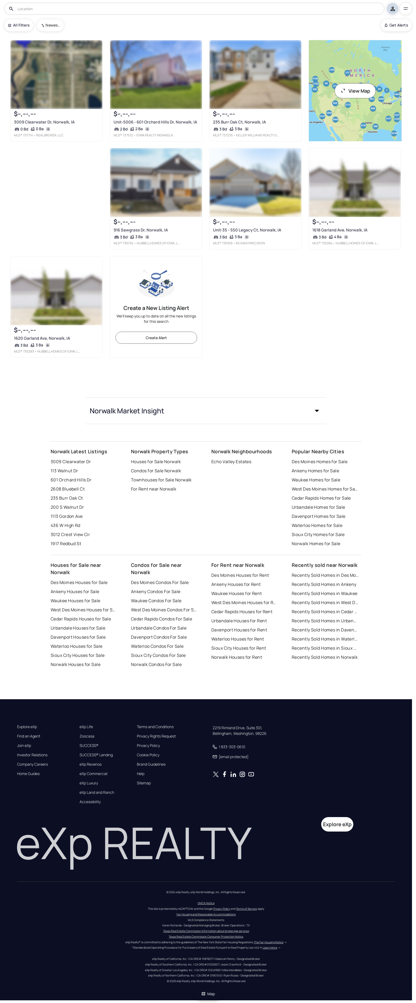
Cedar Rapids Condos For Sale (161, 619)
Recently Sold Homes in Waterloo (325, 639)
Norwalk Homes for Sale (316, 544)
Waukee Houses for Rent (236, 593)
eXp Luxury (89, 783)
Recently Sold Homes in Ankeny (324, 584)
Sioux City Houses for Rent (238, 648)
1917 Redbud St (66, 544)
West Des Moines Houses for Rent (244, 602)
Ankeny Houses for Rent (236, 584)
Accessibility (90, 802)
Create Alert (156, 337)
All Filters (18, 25)
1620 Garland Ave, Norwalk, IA (42, 338)
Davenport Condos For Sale (159, 637)
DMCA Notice (206, 903)
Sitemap (144, 783)
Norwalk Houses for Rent (236, 657)
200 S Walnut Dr (67, 507)
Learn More (270, 947)
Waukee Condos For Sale (156, 601)
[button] (206, 411)
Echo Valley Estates (231, 462)
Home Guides (28, 774)
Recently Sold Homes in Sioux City (325, 648)
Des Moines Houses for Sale (79, 582)
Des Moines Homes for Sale (319, 462)
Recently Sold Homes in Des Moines (325, 575)
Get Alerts (396, 25)
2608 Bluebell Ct (68, 489)
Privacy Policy (148, 745)
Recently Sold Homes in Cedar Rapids (325, 612)
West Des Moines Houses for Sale (84, 610)
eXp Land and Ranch (97, 792)
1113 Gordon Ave (67, 516)
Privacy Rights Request (156, 736)
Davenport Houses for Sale (78, 637)
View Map (355, 91)
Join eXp (24, 745)
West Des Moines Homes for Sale (325, 489)
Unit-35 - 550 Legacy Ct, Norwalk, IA (247, 230)
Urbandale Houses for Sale (78, 628)
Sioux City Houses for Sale (77, 655)
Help (140, 774)
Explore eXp (27, 727)
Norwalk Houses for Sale (75, 664)
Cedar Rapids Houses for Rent (241, 612)
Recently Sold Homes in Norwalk (325, 657)
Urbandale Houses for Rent (239, 621)
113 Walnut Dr (64, 471)
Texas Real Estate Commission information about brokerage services (206, 931)
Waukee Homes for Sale (316, 480)
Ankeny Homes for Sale (315, 471)
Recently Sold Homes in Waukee (325, 593)
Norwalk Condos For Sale (156, 664)
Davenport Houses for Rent (239, 630)
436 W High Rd (65, 525)
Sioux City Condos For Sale (158, 655)
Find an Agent (28, 736)
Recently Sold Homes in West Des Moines (325, 602)
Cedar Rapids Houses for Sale (81, 619)
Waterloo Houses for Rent (237, 639)
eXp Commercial (93, 774)
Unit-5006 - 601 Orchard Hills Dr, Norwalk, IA (155, 122)
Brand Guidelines (151, 764)
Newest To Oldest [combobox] (53, 25)
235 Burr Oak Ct (67, 498)
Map (208, 993)
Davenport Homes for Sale (319, 516)
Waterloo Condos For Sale (157, 646)
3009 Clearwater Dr (71, 462)
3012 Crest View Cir (70, 534)
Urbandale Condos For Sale (158, 628)
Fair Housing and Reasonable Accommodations (206, 914)
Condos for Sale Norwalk (156, 471)
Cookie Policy (148, 755)
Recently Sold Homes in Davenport (325, 630)
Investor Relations (32, 755)
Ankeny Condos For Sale (156, 591)
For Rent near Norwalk (153, 489)
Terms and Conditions (155, 727)
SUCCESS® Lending (96, 755)
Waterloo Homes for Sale (317, 525)
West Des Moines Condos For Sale (164, 610)
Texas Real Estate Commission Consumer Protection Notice (206, 936)
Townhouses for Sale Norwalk (161, 480)
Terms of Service (246, 909)
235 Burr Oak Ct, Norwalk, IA (239, 122)
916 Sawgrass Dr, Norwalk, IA (141, 230)
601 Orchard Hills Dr (71, 480)
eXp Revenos (91, 764)
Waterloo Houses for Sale (77, 646)
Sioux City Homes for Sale (318, 534)
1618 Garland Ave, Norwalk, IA (340, 230)
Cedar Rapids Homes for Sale (321, 498)
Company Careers (32, 764)
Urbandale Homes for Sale (318, 507)
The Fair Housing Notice (268, 942)
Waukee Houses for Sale (75, 601)
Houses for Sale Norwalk (156, 462)
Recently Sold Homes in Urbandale (325, 621)
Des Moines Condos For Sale (160, 582)
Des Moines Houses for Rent (240, 575)
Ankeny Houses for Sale (75, 591)
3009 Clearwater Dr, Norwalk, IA (44, 122)
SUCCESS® (89, 745)
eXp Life (86, 727)
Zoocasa (87, 736)
